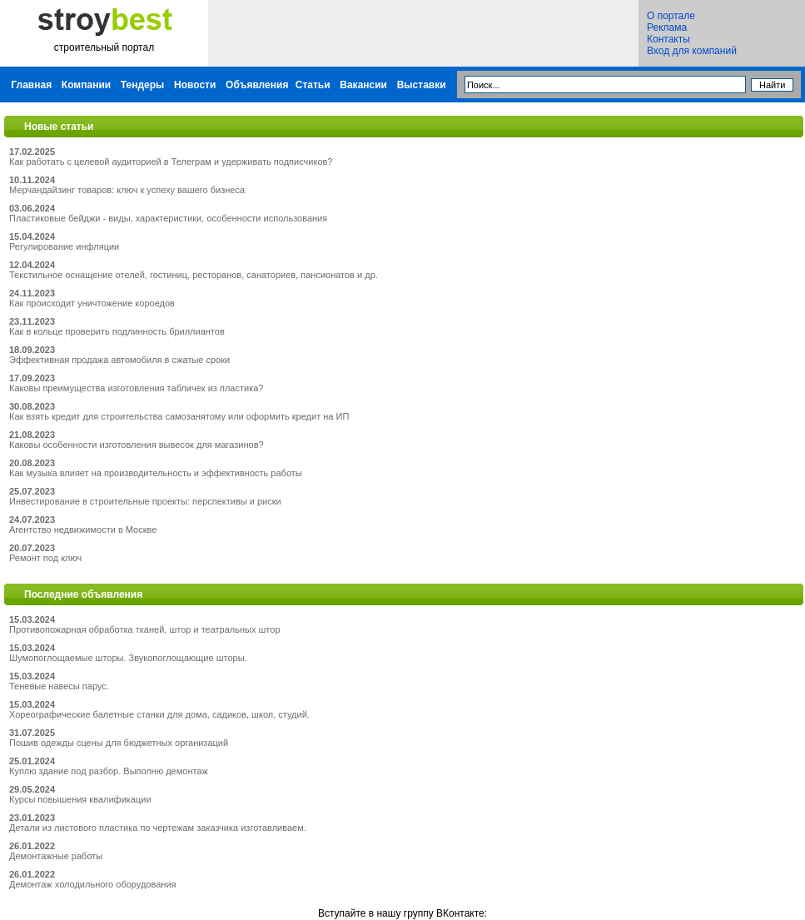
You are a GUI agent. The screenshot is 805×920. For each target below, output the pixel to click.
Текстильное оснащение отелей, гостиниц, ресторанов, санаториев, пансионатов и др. (193, 275)
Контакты (668, 39)
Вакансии (363, 85)
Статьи (313, 85)
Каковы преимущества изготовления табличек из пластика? (136, 388)
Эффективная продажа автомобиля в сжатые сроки (119, 360)
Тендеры (143, 85)
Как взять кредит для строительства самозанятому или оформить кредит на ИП (179, 416)
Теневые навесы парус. (59, 686)
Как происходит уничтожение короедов (92, 303)
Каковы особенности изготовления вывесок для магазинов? (136, 445)
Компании (86, 85)
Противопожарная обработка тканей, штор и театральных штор (145, 629)
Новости (195, 85)
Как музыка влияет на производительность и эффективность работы (155, 473)
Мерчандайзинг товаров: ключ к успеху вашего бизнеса (127, 190)
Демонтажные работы (55, 856)
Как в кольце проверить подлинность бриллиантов (117, 331)
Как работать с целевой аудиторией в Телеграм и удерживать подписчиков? (170, 162)
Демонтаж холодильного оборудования (92, 884)
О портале (671, 16)
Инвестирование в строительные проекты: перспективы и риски (145, 501)
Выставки (421, 85)
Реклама (667, 27)
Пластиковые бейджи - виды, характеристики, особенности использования (168, 218)
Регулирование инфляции (64, 246)
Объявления (257, 85)
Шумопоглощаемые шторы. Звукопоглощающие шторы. (128, 658)
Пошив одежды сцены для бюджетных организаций (118, 743)
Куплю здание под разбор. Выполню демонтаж (108, 771)
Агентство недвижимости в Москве (83, 530)
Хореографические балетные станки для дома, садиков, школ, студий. (159, 714)
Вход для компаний (692, 51)
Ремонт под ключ (45, 558)
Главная (31, 85)
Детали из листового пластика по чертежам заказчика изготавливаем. (157, 828)
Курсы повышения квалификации (80, 799)
